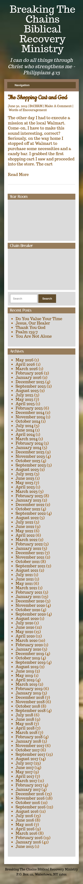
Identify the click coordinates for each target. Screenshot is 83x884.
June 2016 (25, 820)
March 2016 (26, 833)
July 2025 (24, 395)
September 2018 (31, 710)
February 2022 (29, 544)
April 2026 (25, 364)
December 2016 (30, 793)
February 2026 (29, 373)
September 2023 (31, 465)
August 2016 (27, 811)
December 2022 (30, 504)
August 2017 (27, 758)
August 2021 (27, 570)
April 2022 (25, 535)
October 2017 (28, 750)
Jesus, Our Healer (33, 323)
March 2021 (26, 587)
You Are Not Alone (34, 336)
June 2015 (25, 846)
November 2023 (30, 456)
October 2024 (28, 421)
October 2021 (28, 561)
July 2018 (24, 714)
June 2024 (25, 430)
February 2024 (29, 443)
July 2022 (24, 522)
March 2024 (26, 438)
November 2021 (30, 557)
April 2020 (25, 636)
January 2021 (28, 596)
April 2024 (25, 434)
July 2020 (24, 622)
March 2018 (26, 732)
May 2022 (24, 530)
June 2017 (25, 767)
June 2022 (25, 526)
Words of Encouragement (28, 110)
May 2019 (24, 675)
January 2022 (28, 548)
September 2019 (31, 662)
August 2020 (27, 618)
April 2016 (25, 828)
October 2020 (28, 609)
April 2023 (25, 487)
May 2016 (24, 824)
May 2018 (24, 723)
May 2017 (24, 771)
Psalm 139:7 (27, 331)
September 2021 (30, 565)
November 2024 (30, 416)
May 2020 (24, 631)
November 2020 (30, 605)
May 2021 (24, 583)
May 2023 (24, 482)
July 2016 (24, 815)
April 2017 (25, 776)
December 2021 (30, 552)
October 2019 (28, 657)
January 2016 (28, 842)
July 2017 (24, 763)
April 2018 (25, 728)
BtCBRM (35, 106)
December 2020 (30, 601)
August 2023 (27, 469)
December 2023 (30, 451)
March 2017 (26, 780)
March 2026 (27, 368)
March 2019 (26, 684)
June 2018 (25, 719)
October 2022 (28, 508)
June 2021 (25, 579)
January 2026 (28, 377)
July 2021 (24, 574)
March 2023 (27, 491)
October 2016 (28, 802)
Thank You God (30, 327)
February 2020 (29, 644)
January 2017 (28, 789)
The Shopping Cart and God (37, 97)
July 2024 (24, 425)
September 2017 (30, 754)
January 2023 (28, 500)
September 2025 (31, 386)
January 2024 (28, 447)
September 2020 (31, 614)
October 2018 (28, 706)
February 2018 (29, 736)
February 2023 (29, 495)
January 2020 (28, 649)
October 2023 (28, 460)
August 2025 (27, 390)
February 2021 (29, 592)
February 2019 (29, 688)
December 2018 (30, 697)
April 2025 (25, 403)
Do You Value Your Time (39, 318)
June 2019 (25, 671)
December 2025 (30, 381)
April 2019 (25, 679)
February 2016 (29, 837)
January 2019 (28, 693)
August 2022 (27, 517)
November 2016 (30, 798)
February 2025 (29, 408)
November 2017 (30, 745)
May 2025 (24, 399)
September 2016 (31, 806)
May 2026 (25, 359)
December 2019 (30, 653)
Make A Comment (58, 106)
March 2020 (27, 640)
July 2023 (24, 473)
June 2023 (25, 478)
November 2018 (30, 701)
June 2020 (25, 627)
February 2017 (29, 785)
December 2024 (30, 412)
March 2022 (26, 539)
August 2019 (27, 666)
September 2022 (31, 513)
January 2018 (28, 741)
